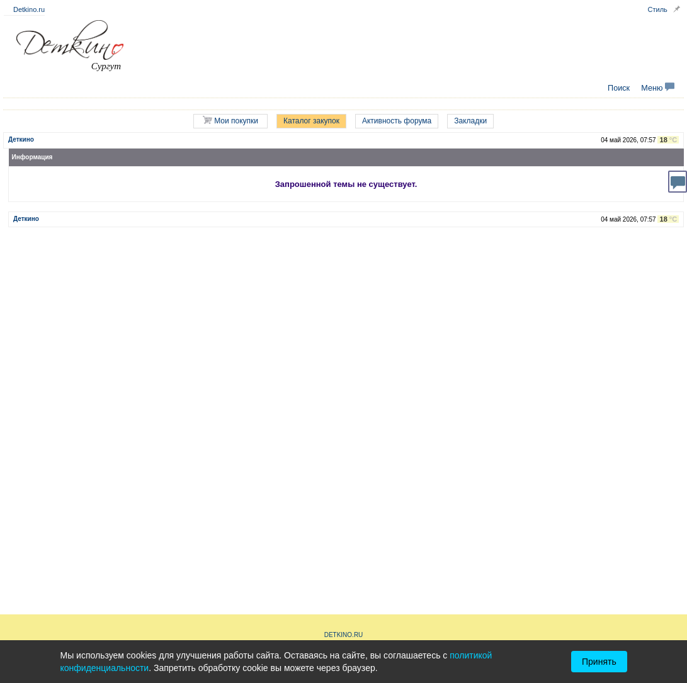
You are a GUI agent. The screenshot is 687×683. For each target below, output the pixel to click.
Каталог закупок (311, 120)
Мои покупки (230, 120)
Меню (657, 88)
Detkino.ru (29, 9)
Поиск (619, 88)
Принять (599, 662)
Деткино (21, 139)
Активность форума (396, 120)
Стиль (657, 9)
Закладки (470, 120)
